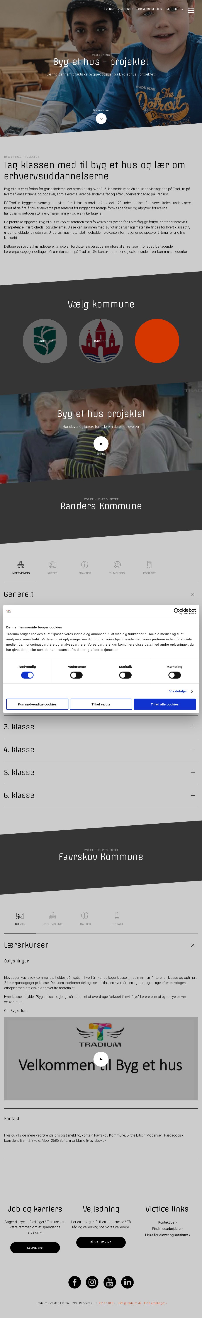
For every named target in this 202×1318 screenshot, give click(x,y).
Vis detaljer (178, 691)
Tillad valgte (101, 704)
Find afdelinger (154, 1303)
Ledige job (35, 1247)
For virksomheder (149, 9)
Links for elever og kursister (166, 1235)
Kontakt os (166, 1222)
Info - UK (171, 9)
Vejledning (125, 9)
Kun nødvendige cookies (37, 704)
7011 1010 (106, 1303)
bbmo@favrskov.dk (91, 1140)
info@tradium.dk (130, 1303)
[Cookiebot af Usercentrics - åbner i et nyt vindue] (177, 611)
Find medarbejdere (166, 1229)
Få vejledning (101, 1242)
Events (109, 9)
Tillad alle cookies (165, 704)
